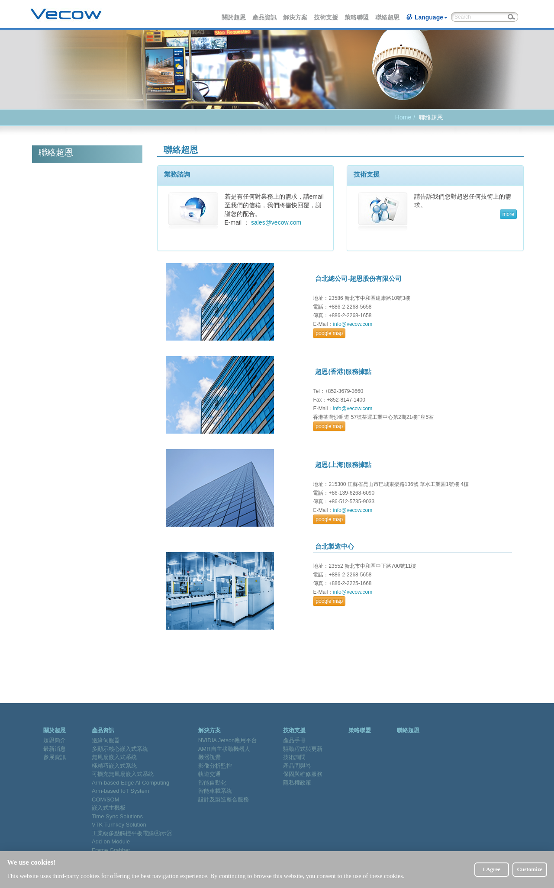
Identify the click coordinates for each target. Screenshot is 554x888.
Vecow (66, 14)
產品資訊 (265, 17)
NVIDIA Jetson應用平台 (228, 740)
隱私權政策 (297, 782)
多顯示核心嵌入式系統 (120, 749)
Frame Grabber (111, 850)
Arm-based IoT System (120, 791)
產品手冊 (294, 740)
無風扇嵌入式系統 (114, 757)
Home (403, 117)
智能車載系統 (215, 791)
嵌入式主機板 (109, 807)
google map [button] (329, 333)
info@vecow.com (352, 324)
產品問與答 (297, 766)
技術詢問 (294, 757)
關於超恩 (234, 17)
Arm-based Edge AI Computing (130, 782)
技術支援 (326, 17)
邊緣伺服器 (106, 740)
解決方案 (295, 17)
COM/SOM (105, 799)
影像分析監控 (215, 766)
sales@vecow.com (276, 222)
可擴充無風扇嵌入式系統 (123, 774)
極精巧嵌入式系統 (114, 766)
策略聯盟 (357, 17)
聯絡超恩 (387, 17)
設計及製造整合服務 (223, 799)
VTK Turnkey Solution (119, 824)
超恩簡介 (54, 740)
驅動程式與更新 (302, 749)
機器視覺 (209, 757)
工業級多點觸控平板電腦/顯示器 (132, 833)
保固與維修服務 (302, 774)
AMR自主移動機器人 (224, 749)
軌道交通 (209, 774)
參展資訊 (54, 757)
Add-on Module (111, 841)
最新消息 (54, 749)
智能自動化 (212, 782)
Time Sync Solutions (117, 816)
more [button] (508, 214)
